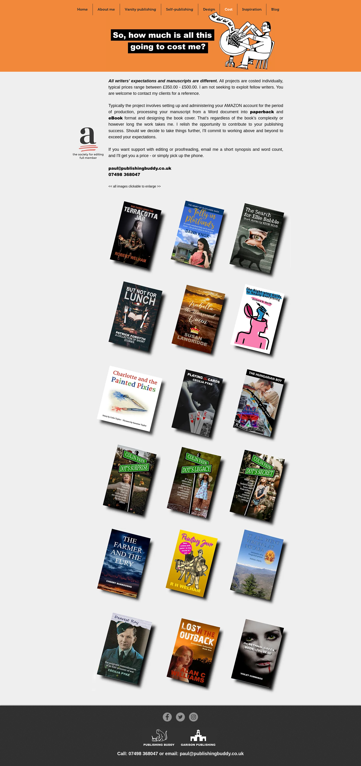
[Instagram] (193, 717)
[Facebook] (167, 717)
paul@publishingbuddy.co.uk (139, 168)
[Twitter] (180, 717)
